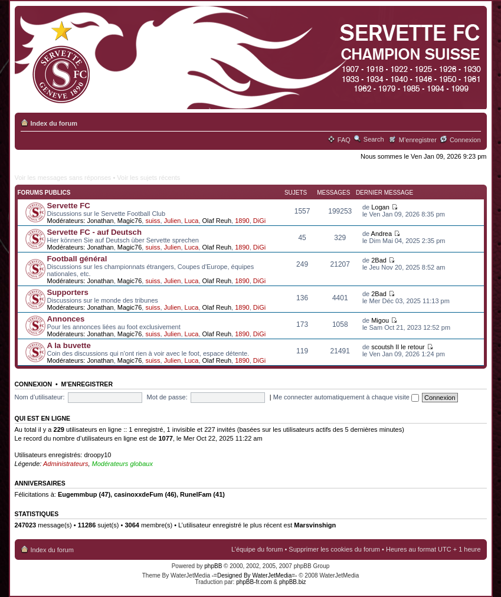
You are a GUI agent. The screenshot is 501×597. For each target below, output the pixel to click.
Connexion (465, 139)
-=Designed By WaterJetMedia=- (254, 575)
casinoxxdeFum (138, 494)
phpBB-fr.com (254, 582)
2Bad (379, 260)
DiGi (259, 220)
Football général (77, 258)
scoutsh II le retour (398, 346)
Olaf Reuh (217, 220)
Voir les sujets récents (148, 177)
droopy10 (98, 454)
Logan (380, 207)
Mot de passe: (167, 397)
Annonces (66, 318)
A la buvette (69, 345)
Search (374, 139)
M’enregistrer (418, 139)
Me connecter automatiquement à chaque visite (346, 397)
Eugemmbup (77, 494)
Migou (380, 320)
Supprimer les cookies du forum (334, 549)
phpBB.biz (292, 582)
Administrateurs (65, 463)
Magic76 (129, 220)
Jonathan (100, 220)
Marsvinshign (315, 525)
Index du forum (54, 123)
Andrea (381, 233)
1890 (242, 220)
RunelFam (195, 494)
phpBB (213, 566)
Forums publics (44, 192)
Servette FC (68, 205)
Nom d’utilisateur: (40, 397)
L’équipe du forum (257, 549)
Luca (192, 220)
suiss (152, 220)
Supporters (68, 292)
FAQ (344, 139)
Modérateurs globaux (122, 463)
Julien (172, 220)
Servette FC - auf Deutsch (94, 232)
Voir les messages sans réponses (63, 177)
